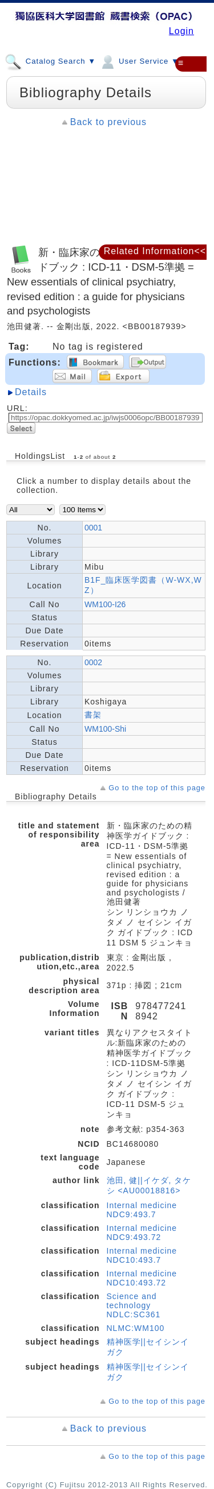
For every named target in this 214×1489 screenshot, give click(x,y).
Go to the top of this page (156, 787)
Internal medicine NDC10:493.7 (142, 1255)
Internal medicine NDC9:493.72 (142, 1232)
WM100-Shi (105, 728)
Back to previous (108, 122)
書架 (93, 714)
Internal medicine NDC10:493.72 (142, 1278)
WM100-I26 (105, 604)
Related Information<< (155, 251)
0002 (93, 662)
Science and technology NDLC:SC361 (134, 1305)
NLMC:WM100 (136, 1328)
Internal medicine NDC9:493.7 (142, 1210)
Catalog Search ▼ (50, 60)
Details (31, 392)
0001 (93, 527)
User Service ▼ (139, 60)
